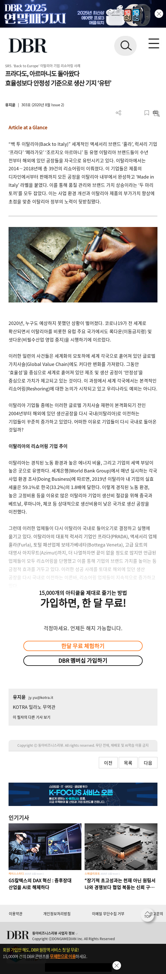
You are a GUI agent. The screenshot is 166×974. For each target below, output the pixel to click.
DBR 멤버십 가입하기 (82, 660)
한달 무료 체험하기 (82, 646)
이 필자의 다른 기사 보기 (31, 717)
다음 (148, 762)
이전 (108, 762)
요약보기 (156, 113)
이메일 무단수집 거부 (108, 913)
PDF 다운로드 (128, 113)
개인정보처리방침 (57, 913)
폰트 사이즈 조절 (137, 113)
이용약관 (15, 913)
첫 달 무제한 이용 (78, 967)
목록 (128, 762)
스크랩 (146, 113)
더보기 (118, 113)
